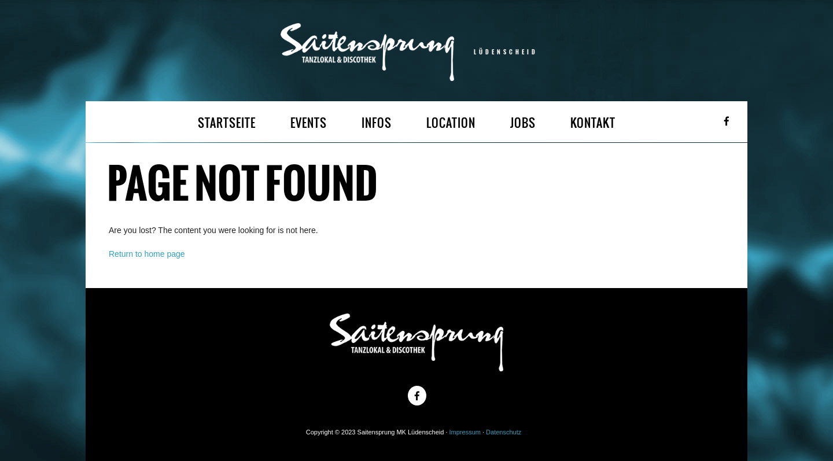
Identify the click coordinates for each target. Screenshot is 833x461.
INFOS (377, 123)
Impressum (465, 432)
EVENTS (308, 123)
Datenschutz (503, 432)
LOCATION (451, 123)
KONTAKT (592, 123)
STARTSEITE (227, 123)
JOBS (523, 123)
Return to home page (147, 254)
